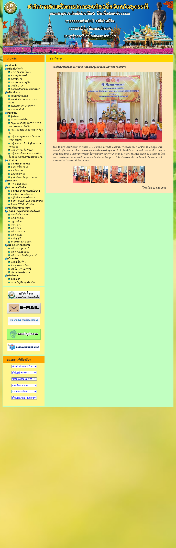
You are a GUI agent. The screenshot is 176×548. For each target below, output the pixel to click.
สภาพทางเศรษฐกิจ (19, 82)
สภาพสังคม (15, 78)
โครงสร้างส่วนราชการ (21, 106)
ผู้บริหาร (13, 116)
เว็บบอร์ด (11, 258)
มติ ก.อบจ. (14, 228)
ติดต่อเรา (11, 275)
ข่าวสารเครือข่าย (15, 187)
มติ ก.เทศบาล (16, 231)
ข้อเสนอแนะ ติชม (18, 265)
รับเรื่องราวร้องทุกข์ (19, 268)
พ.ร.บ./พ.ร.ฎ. (16, 218)
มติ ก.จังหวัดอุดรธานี (17, 245)
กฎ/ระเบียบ (15, 221)
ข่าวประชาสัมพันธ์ (19, 163)
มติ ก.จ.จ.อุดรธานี (18, 248)
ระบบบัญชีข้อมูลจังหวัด (21, 282)
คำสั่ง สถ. (14, 224)
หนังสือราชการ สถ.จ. (17, 207)
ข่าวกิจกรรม (16, 170)
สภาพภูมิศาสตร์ (17, 75)
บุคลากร (11, 112)
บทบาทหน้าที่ (16, 109)
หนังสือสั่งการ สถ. (18, 214)
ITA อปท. (11, 180)
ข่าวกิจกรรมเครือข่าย (20, 194)
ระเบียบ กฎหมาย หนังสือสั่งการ (22, 211)
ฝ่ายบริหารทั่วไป (18, 119)
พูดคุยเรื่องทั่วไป (17, 262)
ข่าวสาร (11, 160)
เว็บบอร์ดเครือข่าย (19, 272)
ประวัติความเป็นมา (19, 72)
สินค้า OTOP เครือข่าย (21, 204)
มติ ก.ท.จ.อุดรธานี (18, 251)
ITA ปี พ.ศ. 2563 (17, 184)
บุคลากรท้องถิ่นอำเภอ (20, 150)
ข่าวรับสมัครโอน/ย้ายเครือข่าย (25, 201)
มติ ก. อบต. (15, 234)
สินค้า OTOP (16, 85)
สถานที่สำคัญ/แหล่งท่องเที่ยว (24, 89)
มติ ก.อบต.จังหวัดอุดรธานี (22, 255)
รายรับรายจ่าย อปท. (20, 241)
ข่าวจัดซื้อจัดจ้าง (18, 167)
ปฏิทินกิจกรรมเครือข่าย (21, 197)
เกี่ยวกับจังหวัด (14, 68)
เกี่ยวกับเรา (12, 92)
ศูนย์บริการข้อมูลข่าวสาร (22, 177)
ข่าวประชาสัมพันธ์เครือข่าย (24, 190)
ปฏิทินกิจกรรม (16, 173)
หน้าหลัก (11, 65)
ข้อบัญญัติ (14, 238)
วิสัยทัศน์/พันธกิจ (18, 95)
